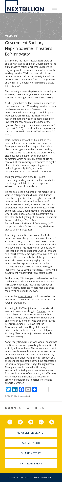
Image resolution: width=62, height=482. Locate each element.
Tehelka (41, 311)
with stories (19, 63)
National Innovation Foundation (29, 140)
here (30, 143)
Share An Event (31, 463)
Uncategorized (24, 396)
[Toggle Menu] (54, 8)
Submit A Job (31, 443)
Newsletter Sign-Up (31, 432)
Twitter (22, 421)
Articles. (11, 35)
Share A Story (31, 453)
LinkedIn (43, 421)
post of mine (25, 296)
